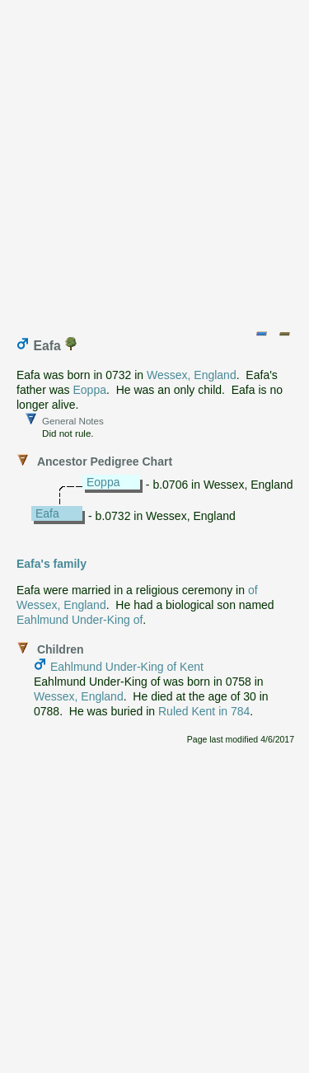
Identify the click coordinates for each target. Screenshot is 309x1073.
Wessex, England (191, 375)
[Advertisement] (154, 161)
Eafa (47, 513)
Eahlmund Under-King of (79, 619)
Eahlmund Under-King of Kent (127, 666)
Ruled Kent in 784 (204, 711)
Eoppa (89, 389)
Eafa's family (51, 563)
